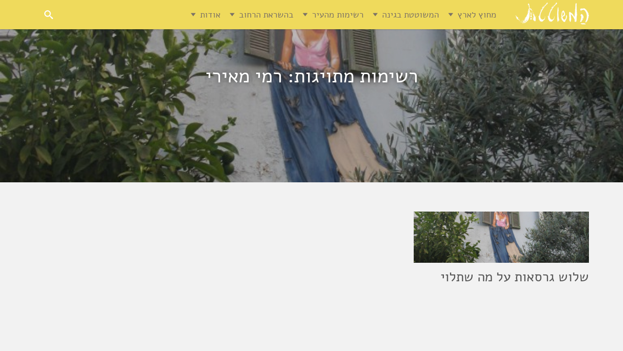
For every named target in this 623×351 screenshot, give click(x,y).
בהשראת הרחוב (266, 14)
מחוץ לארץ (477, 14)
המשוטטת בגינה (410, 14)
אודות (210, 14)
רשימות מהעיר (338, 14)
